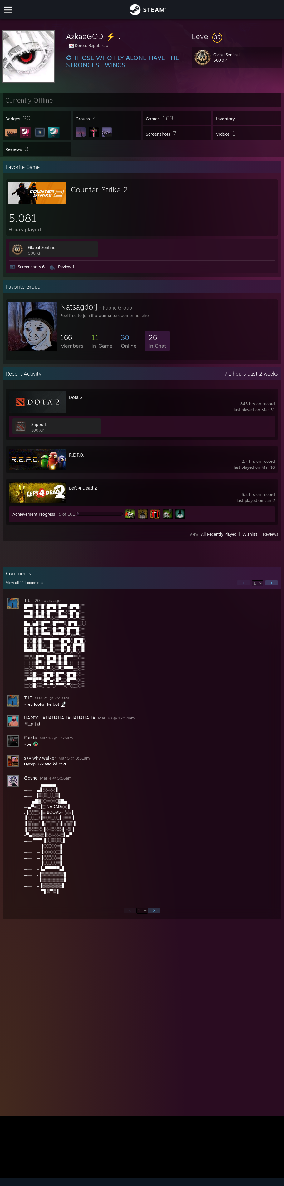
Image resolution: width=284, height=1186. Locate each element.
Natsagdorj (78, 306)
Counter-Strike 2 (99, 189)
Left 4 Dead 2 (83, 488)
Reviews (270, 534)
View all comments (25, 583)
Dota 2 (76, 397)
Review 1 (66, 266)
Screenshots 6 (31, 266)
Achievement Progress (33, 514)
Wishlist (249, 534)
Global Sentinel (42, 247)
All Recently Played (219, 534)
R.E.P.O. (76, 454)
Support (39, 424)
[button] (237, 36)
